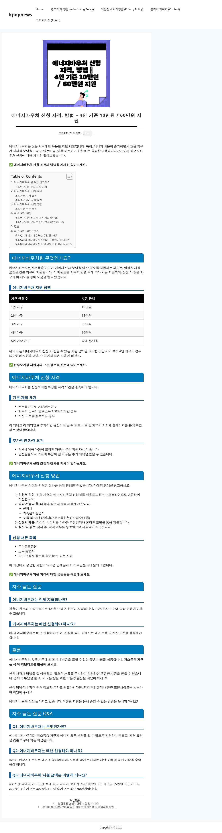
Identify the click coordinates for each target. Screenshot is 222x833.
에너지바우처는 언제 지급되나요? (39, 217)
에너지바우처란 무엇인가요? (31, 182)
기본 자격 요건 (28, 195)
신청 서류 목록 (28, 208)
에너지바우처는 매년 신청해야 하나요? (42, 221)
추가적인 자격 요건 (31, 199)
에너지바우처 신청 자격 (28, 191)
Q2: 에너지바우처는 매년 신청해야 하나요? (44, 239)
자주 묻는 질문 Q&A (26, 231)
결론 (16, 226)
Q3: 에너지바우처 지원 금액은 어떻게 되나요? (46, 244)
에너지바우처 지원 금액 (33, 186)
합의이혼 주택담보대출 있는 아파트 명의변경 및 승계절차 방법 (78, 807)
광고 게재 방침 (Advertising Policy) (72, 9)
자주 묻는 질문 (23, 213)
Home (40, 9)
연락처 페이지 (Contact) (165, 9)
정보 (77, 799)
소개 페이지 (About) (48, 20)
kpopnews (20, 14)
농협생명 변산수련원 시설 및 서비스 (78, 803)
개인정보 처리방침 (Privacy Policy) (122, 9)
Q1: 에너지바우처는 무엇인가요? (38, 235)
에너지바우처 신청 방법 (28, 204)
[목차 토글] (68, 177)
